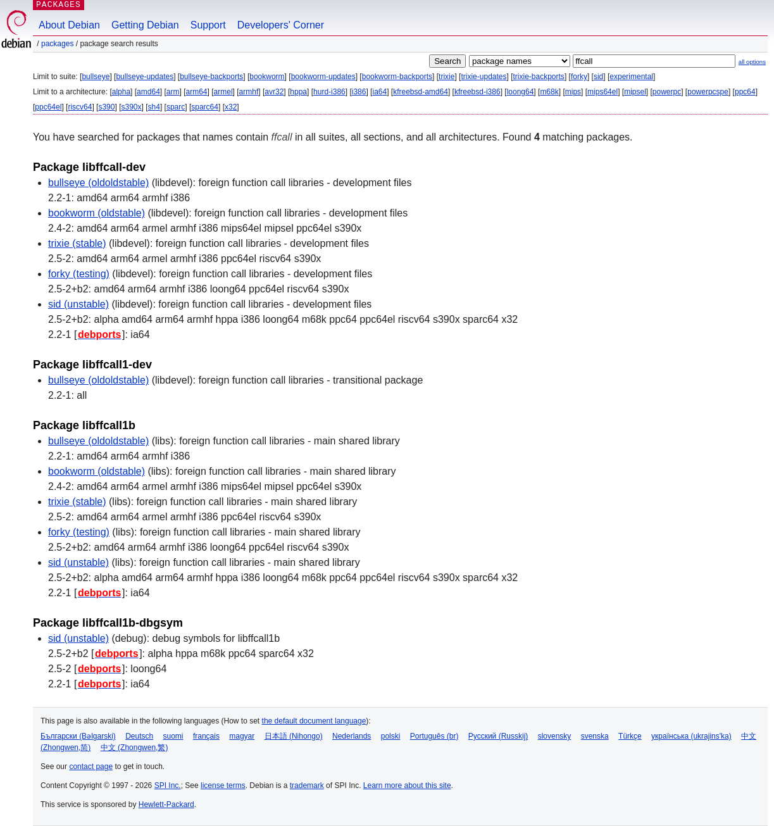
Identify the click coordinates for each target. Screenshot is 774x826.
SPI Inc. (167, 785)
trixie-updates (483, 76)
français (206, 736)
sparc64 (204, 107)
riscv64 (80, 107)
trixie (446, 76)
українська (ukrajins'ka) (691, 736)
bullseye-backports (211, 76)
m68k (549, 91)
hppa (298, 91)
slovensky (554, 736)
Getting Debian (145, 25)
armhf (249, 91)
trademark (307, 785)
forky (579, 76)
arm (173, 91)
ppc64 (745, 91)
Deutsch (139, 736)
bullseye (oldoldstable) (98, 182)
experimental (631, 76)
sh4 (154, 107)
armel (223, 91)
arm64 (197, 91)
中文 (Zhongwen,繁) (134, 747)
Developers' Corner (280, 25)
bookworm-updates (323, 76)
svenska (595, 736)
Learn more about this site (407, 785)
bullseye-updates (144, 76)
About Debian (69, 25)
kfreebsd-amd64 (420, 91)
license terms (223, 785)
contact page (91, 766)
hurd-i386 (329, 91)
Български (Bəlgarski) (78, 736)
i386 (359, 91)
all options (752, 61)
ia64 (379, 91)
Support (208, 25)
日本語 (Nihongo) (294, 736)
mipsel (635, 91)
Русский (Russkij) (498, 736)
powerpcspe (707, 91)
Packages (57, 43)
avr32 (274, 91)
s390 (106, 107)
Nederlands (351, 736)
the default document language (314, 720)
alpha (121, 91)
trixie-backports (539, 76)
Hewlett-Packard (166, 804)
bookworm (266, 76)
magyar (241, 736)
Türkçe (630, 736)
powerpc (666, 91)
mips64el (602, 91)
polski (391, 736)
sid (598, 76)
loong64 (520, 91)
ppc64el (48, 107)
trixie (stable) (77, 243)
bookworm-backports (397, 76)
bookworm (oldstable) (96, 213)
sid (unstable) (78, 304)
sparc (175, 107)
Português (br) (434, 736)
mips (573, 91)
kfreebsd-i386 (477, 91)
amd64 (148, 91)
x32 (231, 107)
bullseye (95, 76)
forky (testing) (78, 273)
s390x (131, 107)
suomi (173, 736)
